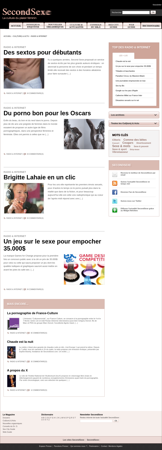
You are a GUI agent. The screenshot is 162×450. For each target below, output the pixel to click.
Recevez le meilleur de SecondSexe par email (138, 174)
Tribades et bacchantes (125, 71)
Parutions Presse (61, 446)
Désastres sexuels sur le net (127, 100)
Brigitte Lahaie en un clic (39, 177)
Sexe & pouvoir (141, 146)
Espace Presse (45, 446)
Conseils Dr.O (96, 25)
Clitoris (116, 140)
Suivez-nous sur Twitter (131, 201)
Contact (104, 446)
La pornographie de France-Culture (32, 313)
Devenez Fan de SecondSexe (133, 192)
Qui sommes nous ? (78, 446)
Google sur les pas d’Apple (127, 91)
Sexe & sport (119, 149)
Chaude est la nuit (20, 341)
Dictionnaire (151, 25)
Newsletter (157, 5)
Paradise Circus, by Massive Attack (130, 76)
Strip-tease (134, 149)
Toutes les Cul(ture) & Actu (125, 123)
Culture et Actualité (76, 25)
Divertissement (144, 143)
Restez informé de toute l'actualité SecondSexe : (100, 418)
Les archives (117, 115)
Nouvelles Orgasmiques (55, 25)
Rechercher (117, 12)
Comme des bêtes (135, 139)
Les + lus (123, 56)
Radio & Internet (39, 36)
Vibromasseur (120, 152)
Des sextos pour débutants (43, 52)
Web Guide (132, 25)
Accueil (14, 25)
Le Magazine (9, 414)
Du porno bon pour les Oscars (47, 113)
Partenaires (94, 446)
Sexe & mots (121, 146)
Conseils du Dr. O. (10, 426)
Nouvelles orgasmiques (12, 423)
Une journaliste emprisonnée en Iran (130, 81)
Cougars (127, 142)
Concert (115, 143)
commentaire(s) (35, 93)
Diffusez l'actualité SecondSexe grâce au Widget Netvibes (137, 209)
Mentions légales (116, 446)
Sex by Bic (120, 86)
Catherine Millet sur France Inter (129, 95)
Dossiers (6, 418)
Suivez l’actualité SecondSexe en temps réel (135, 183)
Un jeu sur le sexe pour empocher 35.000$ (52, 245)
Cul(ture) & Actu (21, 36)
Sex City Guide (114, 25)
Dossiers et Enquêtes (33, 25)
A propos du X (17, 370)
